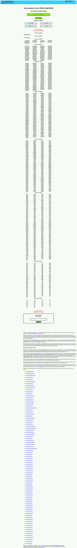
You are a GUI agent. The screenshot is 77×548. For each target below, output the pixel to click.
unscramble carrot (28, 527)
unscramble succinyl (29, 389)
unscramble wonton (29, 411)
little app (26, 341)
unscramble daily (28, 503)
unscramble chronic (29, 511)
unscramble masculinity (29, 444)
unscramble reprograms (29, 413)
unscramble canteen (29, 537)
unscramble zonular (29, 383)
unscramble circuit (28, 492)
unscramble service (29, 466)
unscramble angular (29, 478)
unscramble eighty (28, 539)
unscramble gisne (28, 543)
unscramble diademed (29, 385)
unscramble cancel (29, 472)
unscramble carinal (29, 405)
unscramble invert (28, 535)
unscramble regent (29, 462)
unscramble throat (28, 541)
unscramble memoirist (29, 446)
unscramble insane (29, 456)
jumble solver (54, 357)
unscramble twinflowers (29, 442)
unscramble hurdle (28, 452)
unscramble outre (28, 438)
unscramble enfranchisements (31, 448)
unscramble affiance (29, 397)
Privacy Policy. (42, 547)
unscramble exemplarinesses (30, 407)
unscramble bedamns (29, 399)
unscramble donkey (29, 509)
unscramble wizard (29, 458)
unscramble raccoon (29, 460)
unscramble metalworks (29, 430)
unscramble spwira (29, 507)
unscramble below (28, 515)
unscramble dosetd (29, 521)
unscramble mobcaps (29, 440)
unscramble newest (29, 379)
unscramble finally (28, 517)
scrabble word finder (32, 333)
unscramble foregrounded (30, 381)
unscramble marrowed (29, 432)
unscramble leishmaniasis (30, 373)
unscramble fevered (29, 409)
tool (70, 344)
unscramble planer (28, 393)
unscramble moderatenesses (30, 428)
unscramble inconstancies (30, 426)
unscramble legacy (29, 454)
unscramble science (29, 480)
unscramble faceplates (29, 401)
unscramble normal (29, 464)
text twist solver (40, 333)
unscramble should (29, 490)
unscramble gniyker (29, 531)
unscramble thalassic (29, 436)
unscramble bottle (28, 484)
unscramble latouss (29, 486)
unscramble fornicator (29, 371)
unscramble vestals (29, 391)
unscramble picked (29, 505)
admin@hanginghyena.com (56, 545)
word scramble (38, 353)
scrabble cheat (41, 366)
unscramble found (28, 482)
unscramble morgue (29, 529)
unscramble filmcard (29, 450)
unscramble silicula (29, 424)
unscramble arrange (29, 470)
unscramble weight (29, 488)
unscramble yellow (28, 523)
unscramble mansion (29, 513)
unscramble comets (29, 533)
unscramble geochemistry (30, 375)
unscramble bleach (29, 468)
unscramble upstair (29, 377)
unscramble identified (29, 403)
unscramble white (28, 476)
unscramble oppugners (29, 395)
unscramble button (28, 474)
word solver (42, 359)
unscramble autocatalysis (30, 434)
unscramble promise (29, 494)
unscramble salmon (29, 525)
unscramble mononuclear (30, 387)
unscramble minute (29, 519)
